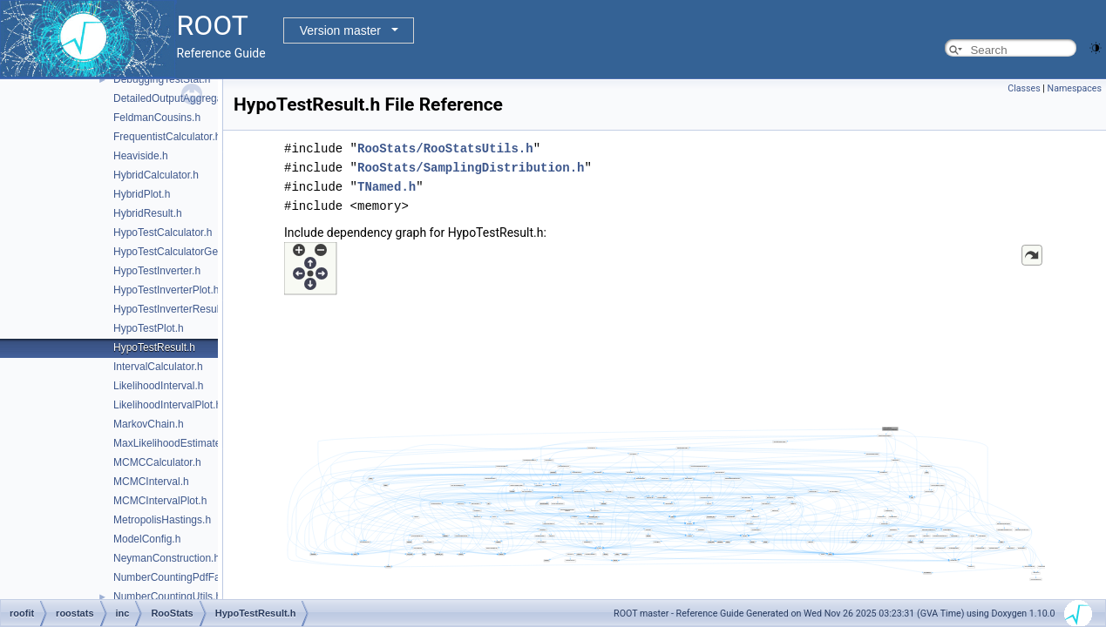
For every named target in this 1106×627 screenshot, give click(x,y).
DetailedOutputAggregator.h (178, 98)
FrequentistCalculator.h (167, 137)
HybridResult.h (147, 213)
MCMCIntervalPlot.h (160, 501)
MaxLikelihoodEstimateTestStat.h (190, 443)
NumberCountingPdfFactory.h (182, 577)
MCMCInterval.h (151, 481)
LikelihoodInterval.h (158, 386)
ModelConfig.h (146, 539)
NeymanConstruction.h (166, 558)
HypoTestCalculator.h (162, 232)
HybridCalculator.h (156, 175)
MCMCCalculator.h (157, 462)
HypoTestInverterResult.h (172, 309)
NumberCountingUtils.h (167, 596)
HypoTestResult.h (154, 347)
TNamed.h (386, 187)
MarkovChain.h (148, 424)
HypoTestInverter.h (156, 271)
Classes (1024, 88)
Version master (340, 30)
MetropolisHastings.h (162, 520)
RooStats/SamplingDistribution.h (470, 167)
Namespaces (1075, 88)
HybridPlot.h (141, 194)
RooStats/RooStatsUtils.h (445, 148)
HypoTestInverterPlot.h (166, 290)
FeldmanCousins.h (156, 117)
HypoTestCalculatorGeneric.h (181, 252)
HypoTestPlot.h (148, 328)
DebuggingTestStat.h (161, 79)
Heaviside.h (140, 156)
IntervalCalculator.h (158, 367)
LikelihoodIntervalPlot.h (167, 405)
